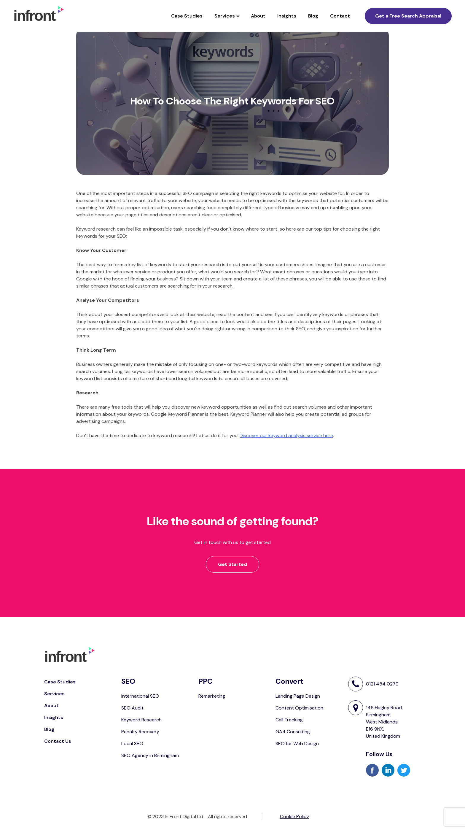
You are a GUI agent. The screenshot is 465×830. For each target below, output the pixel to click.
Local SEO (132, 743)
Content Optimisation (299, 708)
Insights (286, 16)
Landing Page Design (298, 696)
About (258, 16)
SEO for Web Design (297, 743)
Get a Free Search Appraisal (408, 16)
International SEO (140, 696)
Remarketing (211, 696)
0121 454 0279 (382, 684)
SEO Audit (132, 708)
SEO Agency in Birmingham (150, 755)
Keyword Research (141, 720)
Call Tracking (289, 720)
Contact (340, 16)
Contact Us (57, 741)
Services (224, 16)
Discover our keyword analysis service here (286, 435)
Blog (313, 16)
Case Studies (187, 16)
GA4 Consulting (293, 732)
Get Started (232, 564)
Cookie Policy (294, 816)
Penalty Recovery (140, 732)
